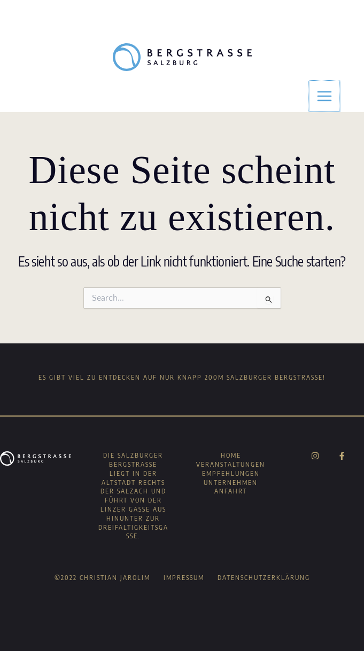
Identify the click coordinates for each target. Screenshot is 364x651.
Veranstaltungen (230, 464)
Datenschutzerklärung (264, 578)
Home (231, 455)
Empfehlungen (231, 473)
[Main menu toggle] (325, 96)
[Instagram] (315, 456)
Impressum (184, 578)
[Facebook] (342, 456)
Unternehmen (231, 483)
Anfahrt (230, 491)
